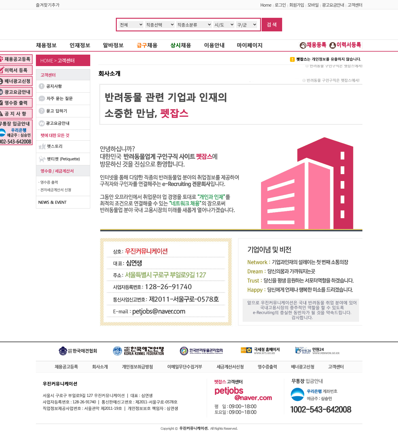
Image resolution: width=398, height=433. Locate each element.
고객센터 (355, 5)
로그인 (280, 5)
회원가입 (296, 5)
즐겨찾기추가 (48, 5)
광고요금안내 (333, 5)
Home (265, 5)
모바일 (312, 5)
